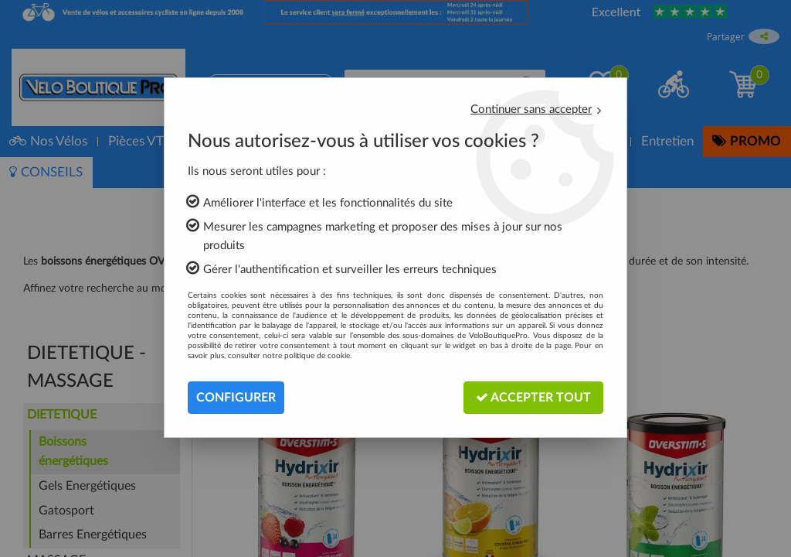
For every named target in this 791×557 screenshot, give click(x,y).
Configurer (236, 397)
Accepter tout (533, 397)
